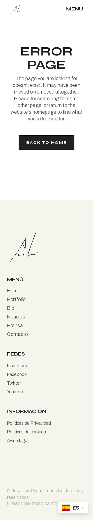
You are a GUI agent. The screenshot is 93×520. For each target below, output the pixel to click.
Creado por (19, 503)
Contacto (17, 334)
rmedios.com (46, 503)
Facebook (17, 374)
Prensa (15, 325)
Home (13, 290)
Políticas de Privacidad (29, 423)
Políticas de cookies (26, 431)
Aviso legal (17, 440)
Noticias (16, 316)
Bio (10, 308)
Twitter (14, 383)
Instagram (17, 365)
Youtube (15, 391)
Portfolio (16, 299)
